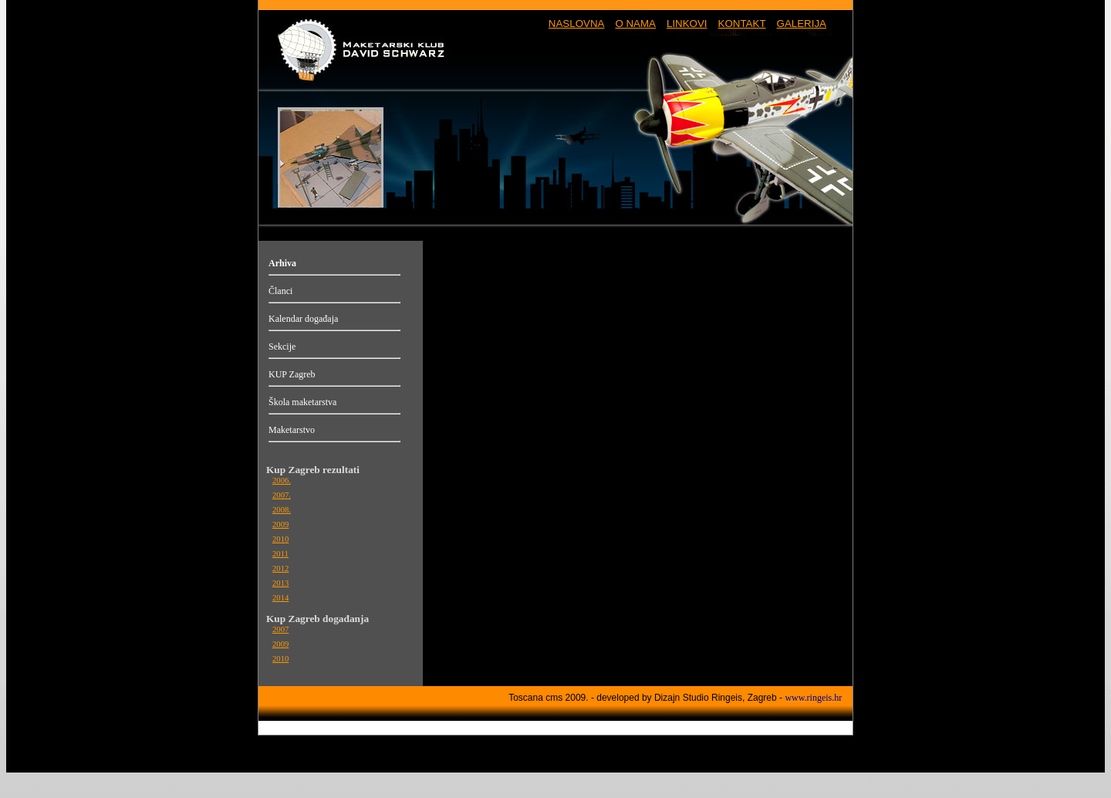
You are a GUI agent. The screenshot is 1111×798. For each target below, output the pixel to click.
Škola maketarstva (302, 402)
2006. (281, 480)
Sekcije (281, 346)
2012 (280, 568)
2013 (280, 583)
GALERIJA (801, 23)
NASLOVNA (577, 23)
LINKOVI (687, 23)
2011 (280, 553)
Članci (280, 291)
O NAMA (635, 23)
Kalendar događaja (303, 318)
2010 (280, 539)
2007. (281, 495)
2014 (280, 597)
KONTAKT (742, 23)
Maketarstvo (291, 429)
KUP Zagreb (292, 374)
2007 (280, 629)
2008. (281, 510)
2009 (280, 524)
